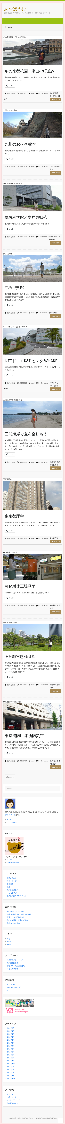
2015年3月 (11, 1055)
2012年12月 (11, 1079)
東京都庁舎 (14, 516)
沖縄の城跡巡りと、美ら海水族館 (19, 914)
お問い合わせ (11, 878)
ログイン (10, 1094)
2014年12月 (11, 1064)
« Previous (10, 777)
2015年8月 (11, 1043)
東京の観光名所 (12, 890)
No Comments (43, 93)
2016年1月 (11, 1037)
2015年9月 (11, 1040)
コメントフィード (13, 1100)
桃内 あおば (11, 93)
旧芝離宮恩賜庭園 (20, 656)
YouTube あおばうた (14, 987)
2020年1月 (11, 1031)
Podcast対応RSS (13, 863)
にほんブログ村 (12, 969)
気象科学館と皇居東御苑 (26, 217)
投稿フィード (11, 1097)
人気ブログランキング (15, 960)
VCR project (11, 984)
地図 (8, 887)
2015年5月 (11, 1052)
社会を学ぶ (13, 893)
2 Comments (42, 237)
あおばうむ (15, 8)
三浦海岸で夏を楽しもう (26, 434)
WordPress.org (12, 1103)
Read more (56, 99)
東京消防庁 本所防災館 (24, 735)
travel (32, 93)
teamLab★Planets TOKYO (16, 911)
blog (8, 939)
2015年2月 (11, 1058)
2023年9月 (11, 1028)
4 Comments (42, 313)
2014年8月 (11, 1067)
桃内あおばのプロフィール (16, 896)
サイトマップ (11, 881)
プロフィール (10, 815)
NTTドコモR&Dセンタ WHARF (31, 360)
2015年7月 (11, 1046)
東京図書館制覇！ (13, 963)
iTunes (9, 860)
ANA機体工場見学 (20, 586)
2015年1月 (11, 1061)
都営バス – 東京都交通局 (16, 966)
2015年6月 (11, 1049)
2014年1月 (11, 1076)
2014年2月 (11, 1073)
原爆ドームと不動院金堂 (15, 917)
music (9, 941)
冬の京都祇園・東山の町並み (30, 71)
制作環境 (10, 884)
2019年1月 (11, 1034)
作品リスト (11, 820)
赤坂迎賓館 (14, 287)
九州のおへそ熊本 (20, 144)
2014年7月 (11, 1070)
